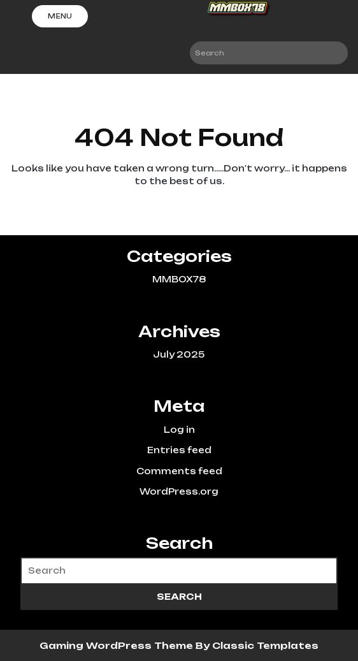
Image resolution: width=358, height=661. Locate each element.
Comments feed (179, 471)
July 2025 (178, 354)
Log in (179, 430)
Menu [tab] (60, 16)
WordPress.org (179, 491)
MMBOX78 (179, 279)
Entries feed (179, 450)
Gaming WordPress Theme (117, 645)
